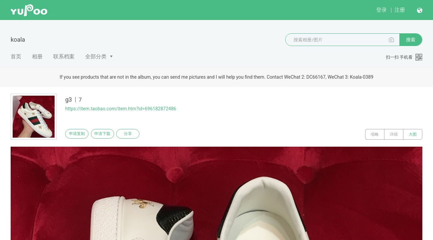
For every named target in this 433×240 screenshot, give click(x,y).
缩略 (375, 134)
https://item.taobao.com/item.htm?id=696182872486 (120, 108)
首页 (16, 56)
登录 (381, 10)
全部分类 (96, 56)
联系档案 (64, 56)
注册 (399, 10)
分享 (139, 134)
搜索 (410, 39)
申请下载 (109, 134)
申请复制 (79, 134)
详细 (394, 134)
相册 (37, 56)
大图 (413, 134)
